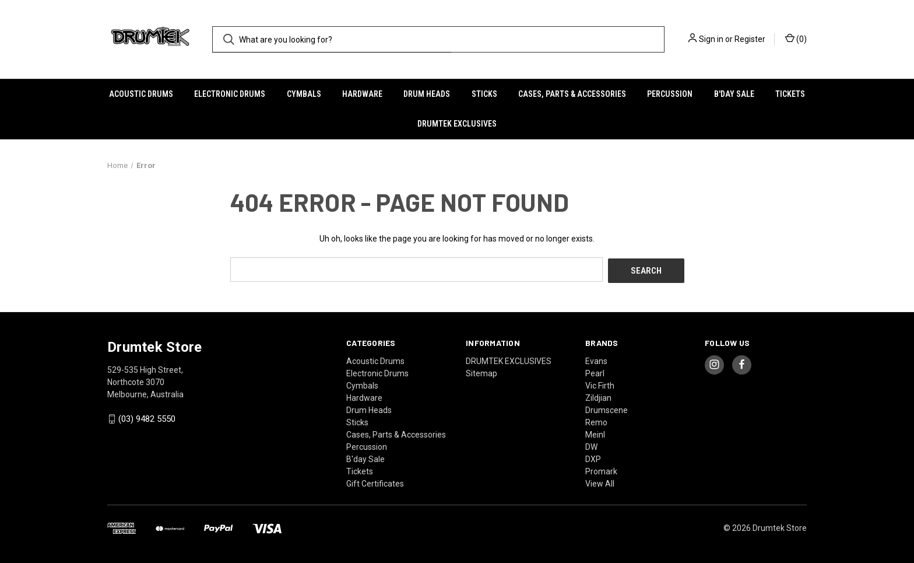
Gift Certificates (375, 482)
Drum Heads (426, 94)
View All (599, 482)
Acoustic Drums (141, 94)
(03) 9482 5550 (146, 417)
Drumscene (606, 408)
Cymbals (304, 94)
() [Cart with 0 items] (796, 38)
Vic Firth (599, 384)
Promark (601, 469)
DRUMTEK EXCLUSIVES (457, 123)
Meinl (595, 433)
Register (749, 39)
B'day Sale (734, 94)
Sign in (711, 39)
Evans (596, 359)
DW (591, 445)
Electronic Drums (229, 94)
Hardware (362, 94)
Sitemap (481, 371)
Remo (596, 420)
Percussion (669, 94)
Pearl (594, 371)
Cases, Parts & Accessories (572, 94)
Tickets (790, 94)
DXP (593, 457)
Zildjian (598, 396)
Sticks (484, 94)
